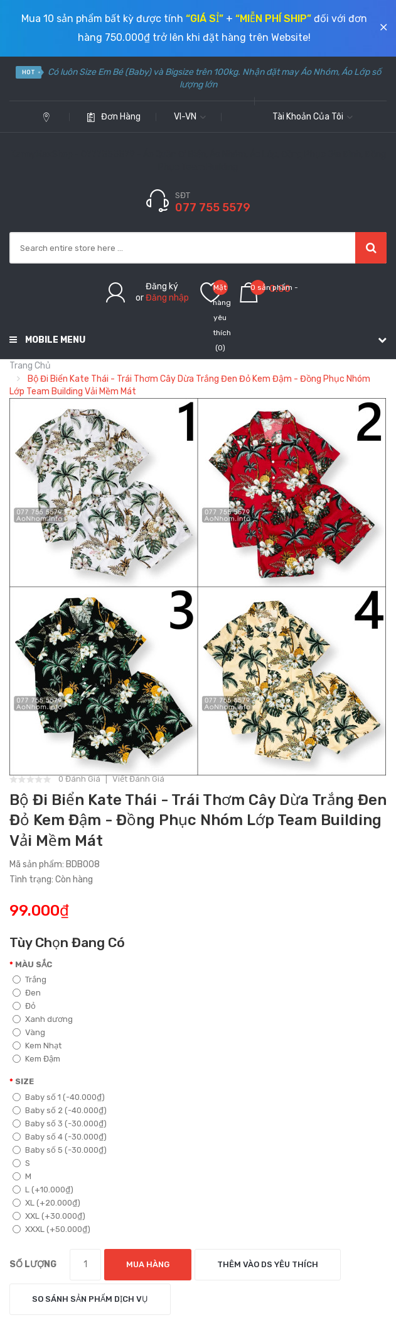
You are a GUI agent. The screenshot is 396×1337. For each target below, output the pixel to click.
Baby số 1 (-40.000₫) (59, 1097)
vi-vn (190, 116)
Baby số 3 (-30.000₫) (60, 1123)
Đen (27, 992)
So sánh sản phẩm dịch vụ (90, 1299)
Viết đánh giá (138, 779)
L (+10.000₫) (43, 1189)
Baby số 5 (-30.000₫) (60, 1150)
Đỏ (24, 1006)
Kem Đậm (36, 1058)
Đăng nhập (167, 297)
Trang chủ (30, 365)
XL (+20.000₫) (46, 1202)
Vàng (29, 1032)
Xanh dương (43, 1019)
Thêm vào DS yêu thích (267, 1264)
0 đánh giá (79, 779)
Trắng (29, 979)
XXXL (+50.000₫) (51, 1229)
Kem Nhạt (37, 1045)
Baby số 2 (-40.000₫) (60, 1110)
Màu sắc (33, 964)
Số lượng (32, 1264)
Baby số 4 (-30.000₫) (60, 1136)
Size (24, 1081)
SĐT (182, 195)
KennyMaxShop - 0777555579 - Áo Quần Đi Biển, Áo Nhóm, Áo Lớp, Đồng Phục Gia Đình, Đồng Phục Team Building (198, 160)
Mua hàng (147, 1264)
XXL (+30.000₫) (49, 1216)
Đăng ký (162, 286)
